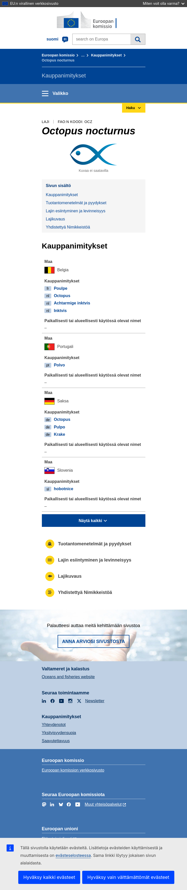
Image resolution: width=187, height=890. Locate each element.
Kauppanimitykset (106, 55)
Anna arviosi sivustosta (93, 641)
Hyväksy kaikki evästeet (49, 877)
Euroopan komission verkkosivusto (73, 770)
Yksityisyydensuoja (59, 733)
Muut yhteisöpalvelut (103, 804)
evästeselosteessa (73, 855)
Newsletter (95, 701)
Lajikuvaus (55, 219)
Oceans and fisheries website (68, 677)
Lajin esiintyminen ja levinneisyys (76, 211)
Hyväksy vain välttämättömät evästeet (128, 877)
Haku (137, 39)
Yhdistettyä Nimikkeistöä (68, 227)
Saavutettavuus (56, 741)
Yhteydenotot (54, 724)
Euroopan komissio (58, 55)
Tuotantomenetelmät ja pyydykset (76, 203)
